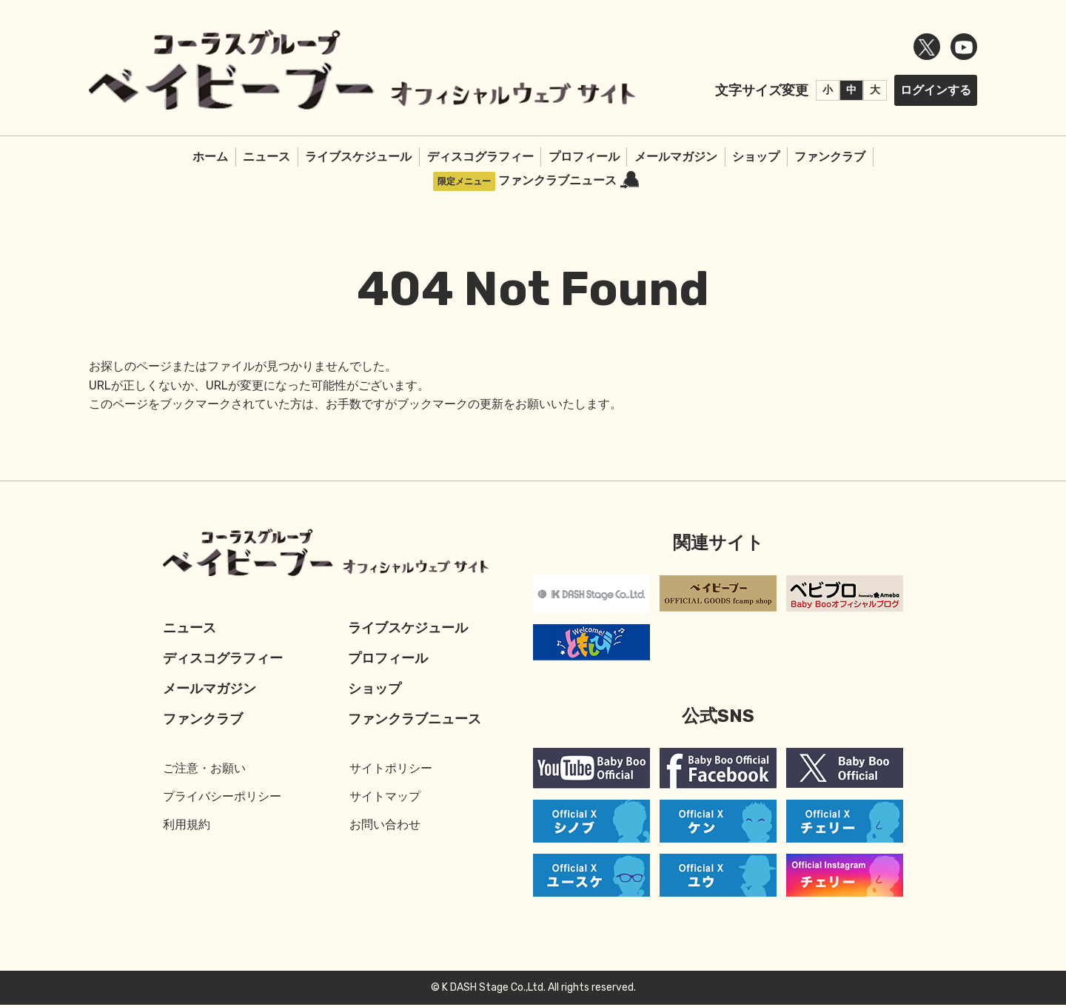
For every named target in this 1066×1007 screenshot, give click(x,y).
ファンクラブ (829, 157)
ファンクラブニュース (568, 180)
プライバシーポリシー (222, 799)
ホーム (210, 157)
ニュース (266, 157)
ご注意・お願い (204, 770)
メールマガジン (675, 157)
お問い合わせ (384, 827)
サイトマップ (384, 799)
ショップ (756, 157)
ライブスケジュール (358, 157)
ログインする (935, 90)
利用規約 (186, 827)
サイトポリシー (390, 770)
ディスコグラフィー (480, 157)
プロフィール (584, 157)
